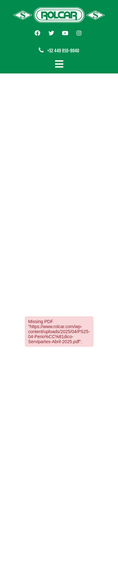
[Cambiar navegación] (59, 64)
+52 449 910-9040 (63, 50)
